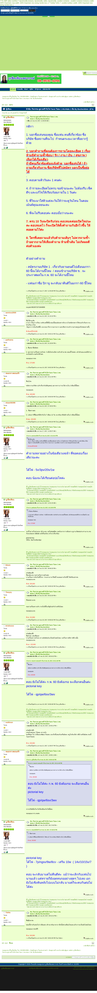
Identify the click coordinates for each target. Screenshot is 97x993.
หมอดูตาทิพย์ (37, 298)
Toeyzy (9, 592)
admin (71, 96)
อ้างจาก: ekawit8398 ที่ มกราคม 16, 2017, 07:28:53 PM (42, 830)
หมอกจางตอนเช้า (13, 373)
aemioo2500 (11, 313)
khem (8, 565)
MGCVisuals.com (90, 969)
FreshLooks (82, 969)
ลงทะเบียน (34, 8)
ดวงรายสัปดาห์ (49, 303)
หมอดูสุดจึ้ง (43, 299)
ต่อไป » (93, 102)
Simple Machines (90, 967)
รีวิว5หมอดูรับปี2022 (33, 299)
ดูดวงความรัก (32, 303)
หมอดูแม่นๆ (53, 296)
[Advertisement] (26, 44)
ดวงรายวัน (61, 296)
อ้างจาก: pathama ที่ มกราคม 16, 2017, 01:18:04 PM (41, 507)
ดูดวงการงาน (40, 303)
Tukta (8, 912)
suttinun (9, 722)
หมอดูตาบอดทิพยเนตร (45, 301)
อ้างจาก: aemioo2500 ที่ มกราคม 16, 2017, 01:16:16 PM (42, 435)
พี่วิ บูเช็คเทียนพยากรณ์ (33, 296)
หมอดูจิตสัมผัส (51, 299)
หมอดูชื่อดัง (74, 296)
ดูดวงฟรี (67, 296)
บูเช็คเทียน (76, 96)
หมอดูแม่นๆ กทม (46, 298)
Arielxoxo (10, 626)
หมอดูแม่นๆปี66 (34, 301)
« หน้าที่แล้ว (86, 102)
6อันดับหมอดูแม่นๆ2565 (79, 299)
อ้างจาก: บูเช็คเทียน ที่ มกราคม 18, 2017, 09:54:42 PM (41, 759)
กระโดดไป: (69, 957)
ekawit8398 (10, 403)
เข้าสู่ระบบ (25, 8)
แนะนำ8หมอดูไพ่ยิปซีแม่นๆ (64, 299)
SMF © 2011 (83, 967)
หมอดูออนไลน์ (82, 296)
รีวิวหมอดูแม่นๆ (44, 296)
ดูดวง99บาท (58, 303)
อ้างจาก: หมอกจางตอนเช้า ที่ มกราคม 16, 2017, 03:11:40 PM (43, 661)
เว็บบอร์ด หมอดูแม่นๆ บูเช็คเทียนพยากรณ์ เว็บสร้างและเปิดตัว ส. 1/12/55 (55, 964)
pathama (9, 340)
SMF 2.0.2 (76, 967)
